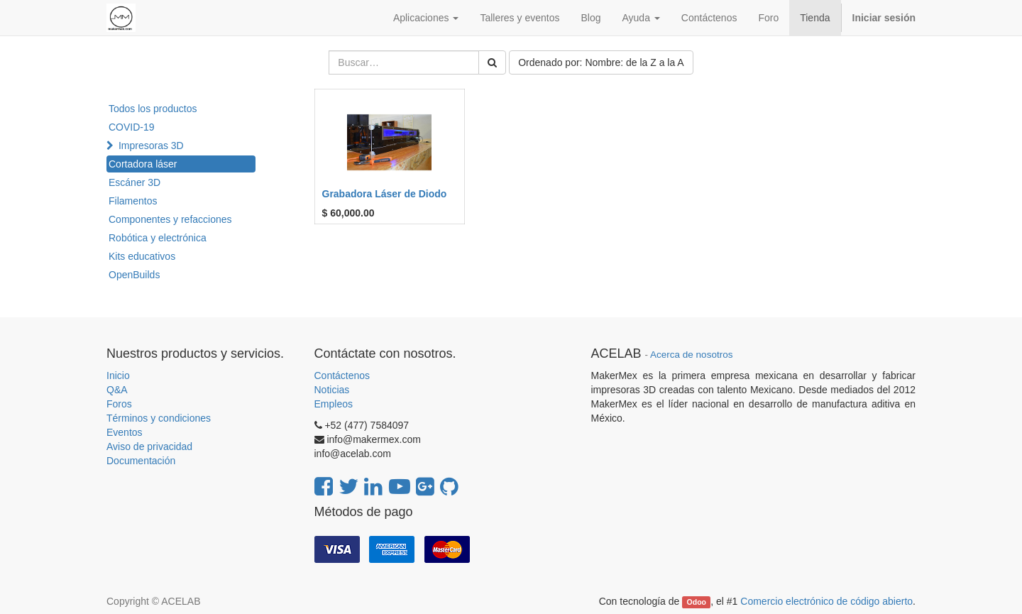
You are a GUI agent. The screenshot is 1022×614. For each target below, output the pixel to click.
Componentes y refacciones (170, 219)
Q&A (117, 389)
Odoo (696, 602)
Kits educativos (142, 256)
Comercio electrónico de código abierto (826, 601)
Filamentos (133, 201)
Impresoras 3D (151, 145)
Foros (119, 404)
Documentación (140, 460)
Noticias (332, 389)
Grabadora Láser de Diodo (384, 193)
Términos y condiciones (158, 418)
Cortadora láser (143, 164)
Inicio (118, 375)
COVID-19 (132, 127)
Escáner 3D (134, 182)
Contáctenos (342, 375)
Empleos (333, 404)
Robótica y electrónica (158, 237)
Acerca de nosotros (691, 354)
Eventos (124, 432)
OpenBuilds (134, 274)
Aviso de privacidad (149, 446)
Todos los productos (153, 108)
